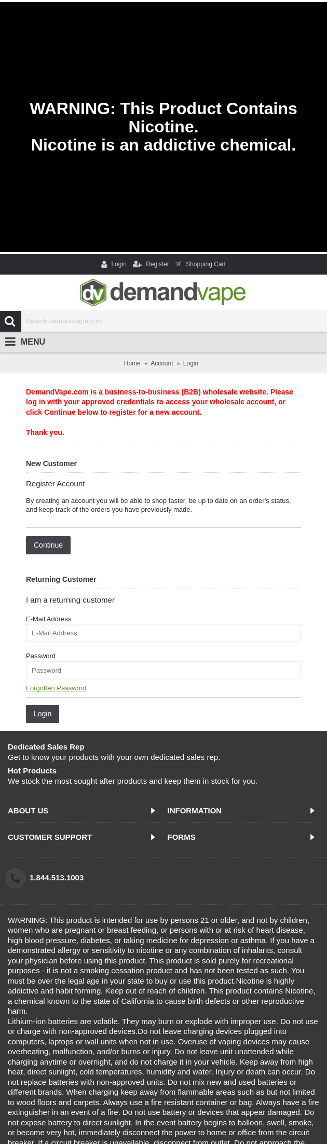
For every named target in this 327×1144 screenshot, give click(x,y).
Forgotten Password (56, 688)
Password (41, 656)
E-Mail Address (48, 619)
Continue (48, 545)
